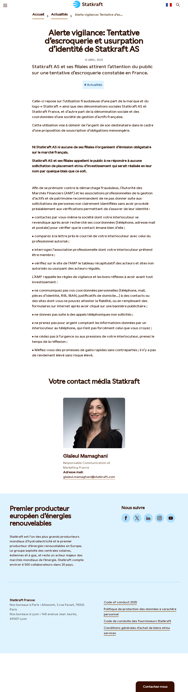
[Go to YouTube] (170, 518)
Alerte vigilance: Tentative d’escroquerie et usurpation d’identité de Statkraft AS (99, 14)
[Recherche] (178, 5)
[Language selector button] (169, 5)
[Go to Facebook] (125, 518)
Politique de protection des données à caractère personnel (140, 611)
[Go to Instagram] (159, 518)
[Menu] (5, 5)
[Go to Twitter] (137, 518)
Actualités (59, 14)
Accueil (38, 14)
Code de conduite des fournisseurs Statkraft (137, 621)
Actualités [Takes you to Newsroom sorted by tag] (94, 85)
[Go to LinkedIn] (148, 518)
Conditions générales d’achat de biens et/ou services (137, 630)
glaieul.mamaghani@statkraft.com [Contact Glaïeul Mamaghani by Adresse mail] (89, 477)
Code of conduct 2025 (120, 602)
